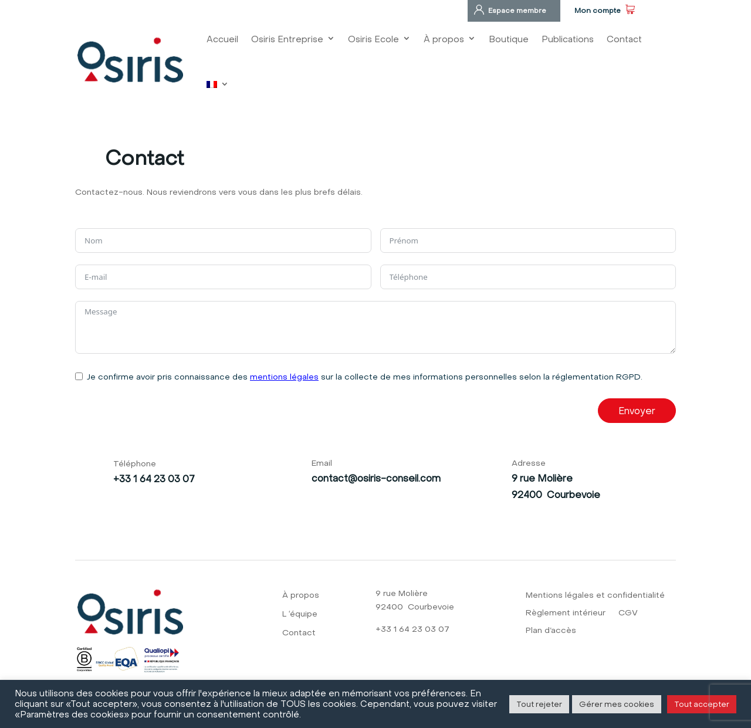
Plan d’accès (551, 631)
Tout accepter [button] (701, 704)
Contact (624, 39)
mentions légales (284, 376)
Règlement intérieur (565, 613)
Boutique (509, 39)
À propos (444, 39)
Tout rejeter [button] (539, 704)
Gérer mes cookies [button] (616, 704)
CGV (628, 613)
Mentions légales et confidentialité (595, 596)
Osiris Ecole (373, 39)
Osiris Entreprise (287, 39)
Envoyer (636, 410)
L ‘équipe (299, 614)
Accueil (222, 39)
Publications (568, 39)
